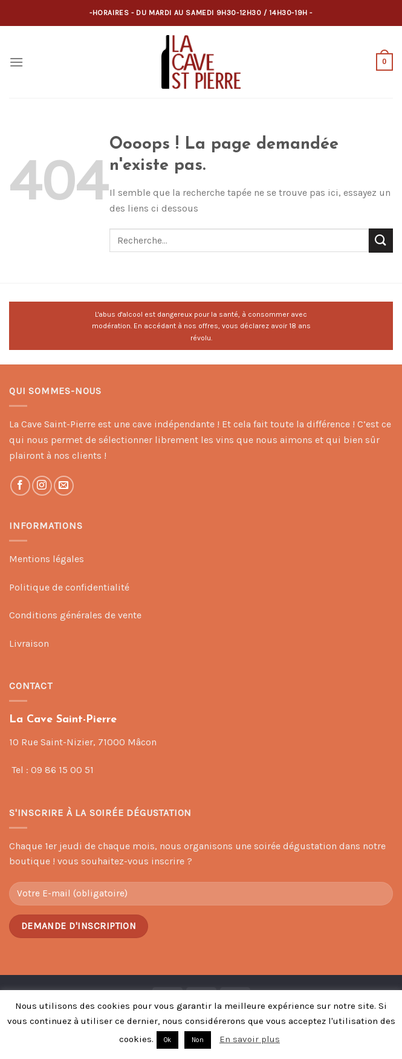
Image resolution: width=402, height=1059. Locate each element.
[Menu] (16, 62)
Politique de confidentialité (69, 587)
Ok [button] (167, 1040)
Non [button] (198, 1040)
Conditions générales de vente (75, 615)
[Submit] (381, 240)
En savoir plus (249, 1039)
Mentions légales (46, 559)
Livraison (29, 643)
